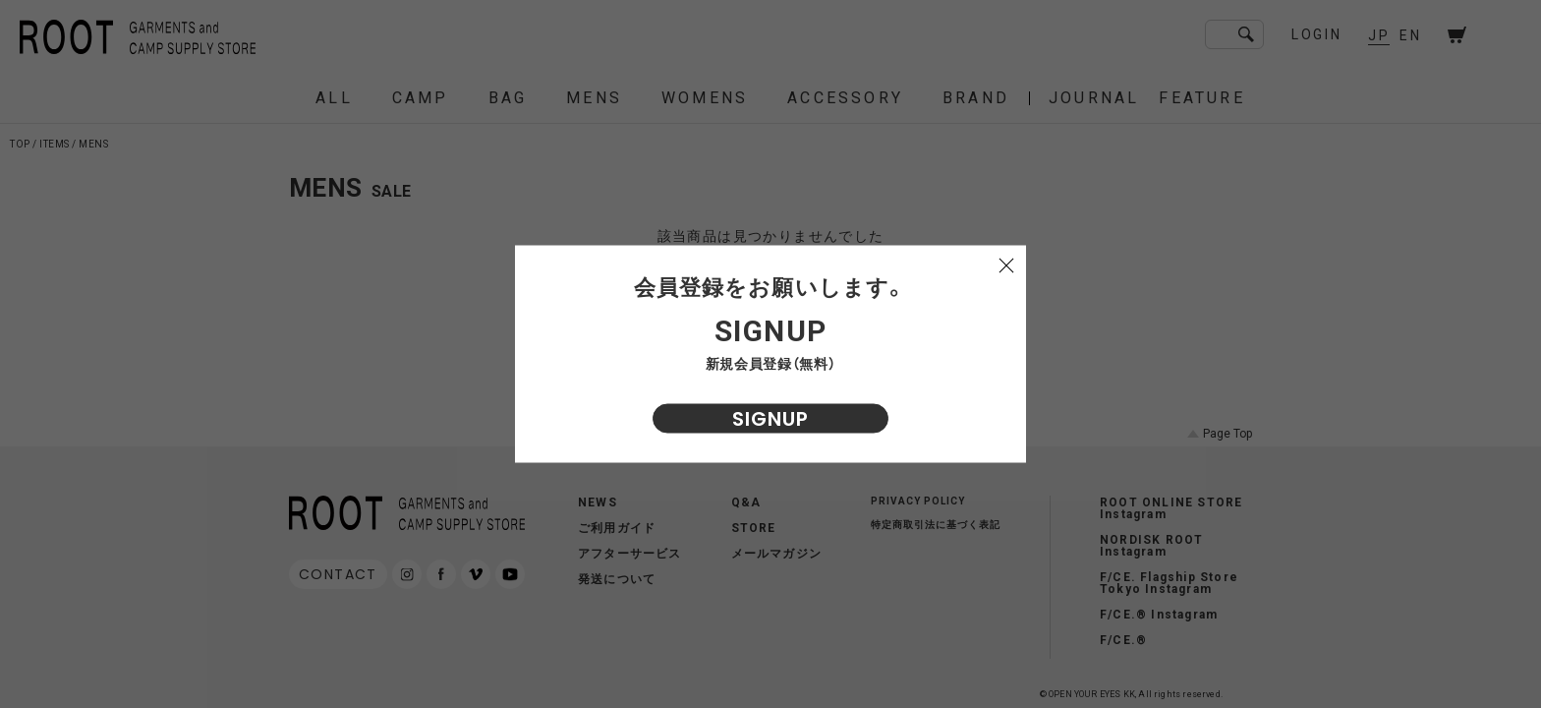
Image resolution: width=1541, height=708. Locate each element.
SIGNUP (770, 419)
